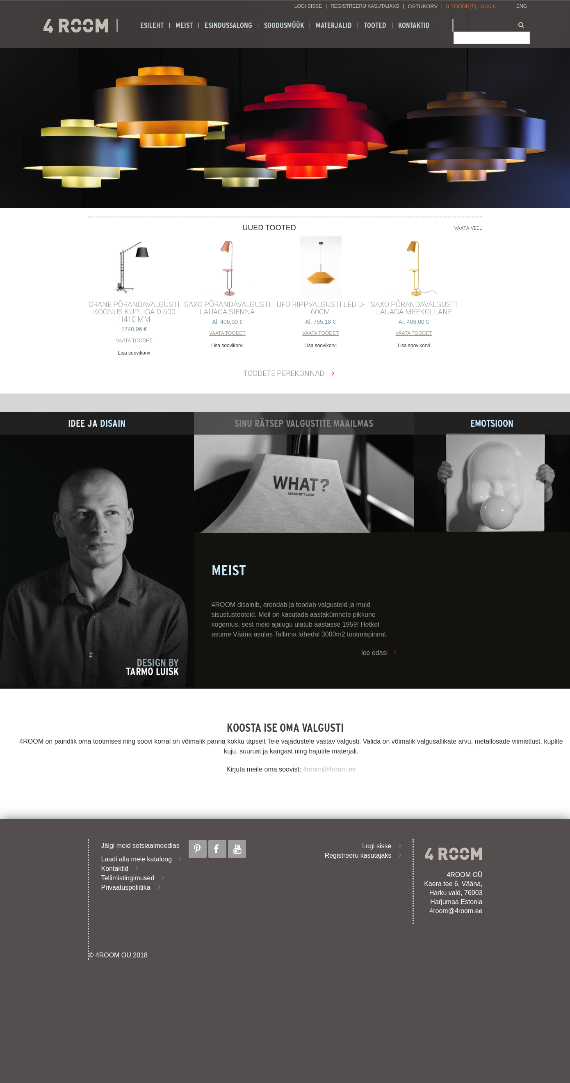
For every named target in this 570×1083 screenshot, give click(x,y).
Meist (184, 25)
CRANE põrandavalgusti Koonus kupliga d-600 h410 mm (134, 312)
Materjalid (334, 25)
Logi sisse (308, 6)
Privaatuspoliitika (125, 887)
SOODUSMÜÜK (284, 25)
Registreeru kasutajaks (365, 6)
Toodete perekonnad (283, 373)
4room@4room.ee (329, 769)
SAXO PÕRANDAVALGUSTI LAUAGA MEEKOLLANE (414, 308)
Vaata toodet (134, 340)
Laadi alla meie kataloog (136, 859)
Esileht (152, 25)
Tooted (375, 25)
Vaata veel (468, 228)
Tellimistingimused (128, 878)
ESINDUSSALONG (228, 25)
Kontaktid (414, 25)
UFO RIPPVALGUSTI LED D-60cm (320, 308)
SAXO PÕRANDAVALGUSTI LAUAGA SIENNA (227, 308)
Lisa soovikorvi (134, 353)
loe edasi (374, 652)
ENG (521, 6)
